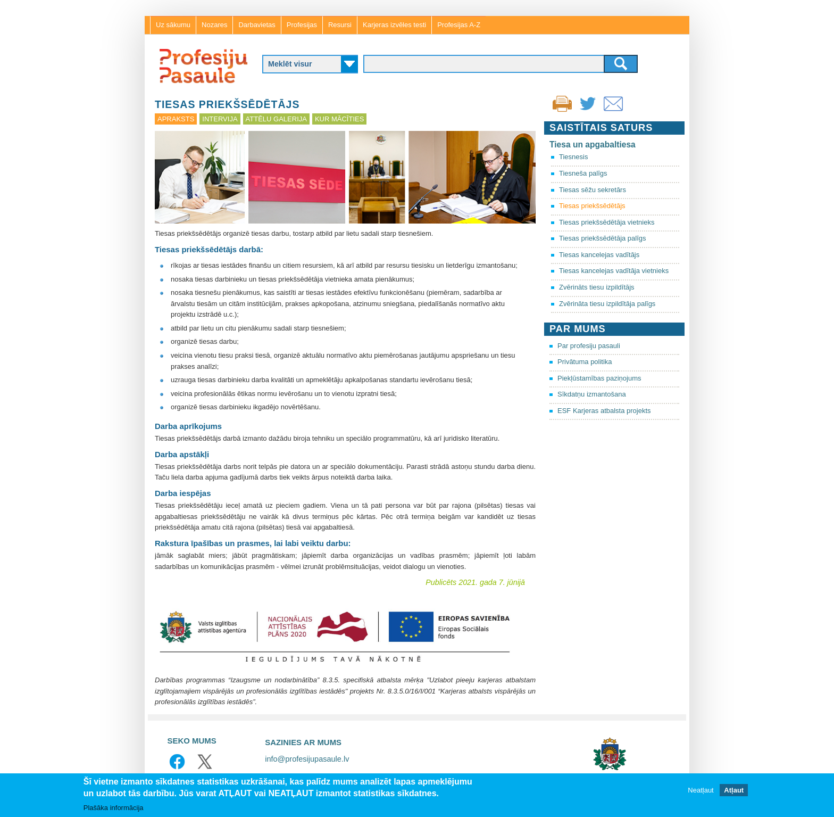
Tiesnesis (573, 157)
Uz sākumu (173, 25)
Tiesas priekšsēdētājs (592, 206)
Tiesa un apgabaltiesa (592, 144)
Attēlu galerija (276, 119)
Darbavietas (256, 25)
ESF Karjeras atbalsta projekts (604, 411)
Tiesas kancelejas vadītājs (599, 255)
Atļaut (734, 791)
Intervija (219, 119)
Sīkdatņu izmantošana (591, 394)
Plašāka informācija (114, 808)
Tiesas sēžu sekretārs (592, 190)
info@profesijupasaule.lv (307, 759)
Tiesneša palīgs (583, 173)
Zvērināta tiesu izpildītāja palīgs (607, 304)
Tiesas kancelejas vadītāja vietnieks (614, 271)
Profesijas (302, 25)
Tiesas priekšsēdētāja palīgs (602, 238)
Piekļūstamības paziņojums (599, 378)
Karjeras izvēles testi (394, 25)
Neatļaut (700, 791)
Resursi (340, 25)
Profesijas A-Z (458, 25)
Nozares (214, 25)
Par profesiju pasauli (588, 346)
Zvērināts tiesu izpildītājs (597, 287)
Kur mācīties (339, 119)
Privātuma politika (584, 362)
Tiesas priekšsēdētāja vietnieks (606, 222)
